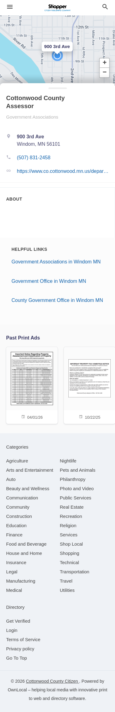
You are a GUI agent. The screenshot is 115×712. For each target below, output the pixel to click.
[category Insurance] (16, 562)
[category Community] (17, 507)
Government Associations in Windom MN (56, 261)
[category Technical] (69, 562)
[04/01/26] (32, 385)
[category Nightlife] (68, 460)
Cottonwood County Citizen (52, 681)
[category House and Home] (24, 553)
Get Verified (18, 621)
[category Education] (16, 525)
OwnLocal (17, 689)
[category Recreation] (71, 516)
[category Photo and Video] (77, 488)
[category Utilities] (67, 590)
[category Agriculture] (17, 460)
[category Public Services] (75, 497)
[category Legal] (11, 571)
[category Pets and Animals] (77, 470)
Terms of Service (23, 639)
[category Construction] (19, 516)
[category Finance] (14, 534)
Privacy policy (20, 648)
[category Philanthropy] (72, 479)
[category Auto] (11, 479)
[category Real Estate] (72, 507)
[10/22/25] (89, 385)
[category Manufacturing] (20, 581)
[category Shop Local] (71, 544)
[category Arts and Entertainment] (29, 470)
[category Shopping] (69, 553)
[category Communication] (22, 497)
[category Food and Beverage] (26, 544)
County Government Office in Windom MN (57, 300)
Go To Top (16, 658)
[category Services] (69, 534)
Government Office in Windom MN (49, 281)
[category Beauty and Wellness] (27, 488)
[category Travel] (66, 581)
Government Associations (32, 117)
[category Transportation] (74, 571)
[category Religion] (68, 525)
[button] (57, 55)
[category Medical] (14, 590)
